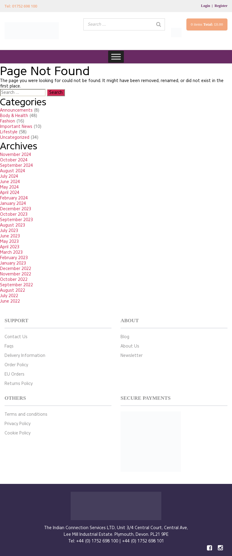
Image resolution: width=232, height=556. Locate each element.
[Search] (159, 24)
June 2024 (10, 181)
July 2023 (9, 230)
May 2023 (9, 241)
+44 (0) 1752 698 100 (97, 541)
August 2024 (12, 170)
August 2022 (12, 290)
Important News (16, 126)
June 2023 (10, 236)
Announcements (16, 110)
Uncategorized (14, 137)
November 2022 (15, 274)
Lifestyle (9, 132)
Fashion (7, 121)
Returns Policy (19, 383)
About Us (130, 346)
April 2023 (9, 246)
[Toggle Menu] (116, 56)
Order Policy (16, 364)
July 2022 (9, 295)
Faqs (9, 346)
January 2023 (13, 263)
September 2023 (16, 219)
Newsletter (132, 355)
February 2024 (14, 198)
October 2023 (13, 214)
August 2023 (12, 225)
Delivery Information (25, 355)
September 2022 (16, 285)
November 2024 (15, 154)
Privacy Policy (18, 423)
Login (205, 6)
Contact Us (16, 336)
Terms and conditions (26, 414)
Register (220, 6)
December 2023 (15, 208)
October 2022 (13, 279)
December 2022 (15, 268)
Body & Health (14, 115)
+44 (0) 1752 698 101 (143, 541)
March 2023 (11, 252)
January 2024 (13, 203)
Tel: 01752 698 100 (21, 6)
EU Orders (14, 374)
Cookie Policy (18, 433)
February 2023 (14, 257)
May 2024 (9, 187)
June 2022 (10, 301)
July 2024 (9, 176)
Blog (125, 336)
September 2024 (16, 165)
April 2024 (9, 192)
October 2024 (13, 160)
